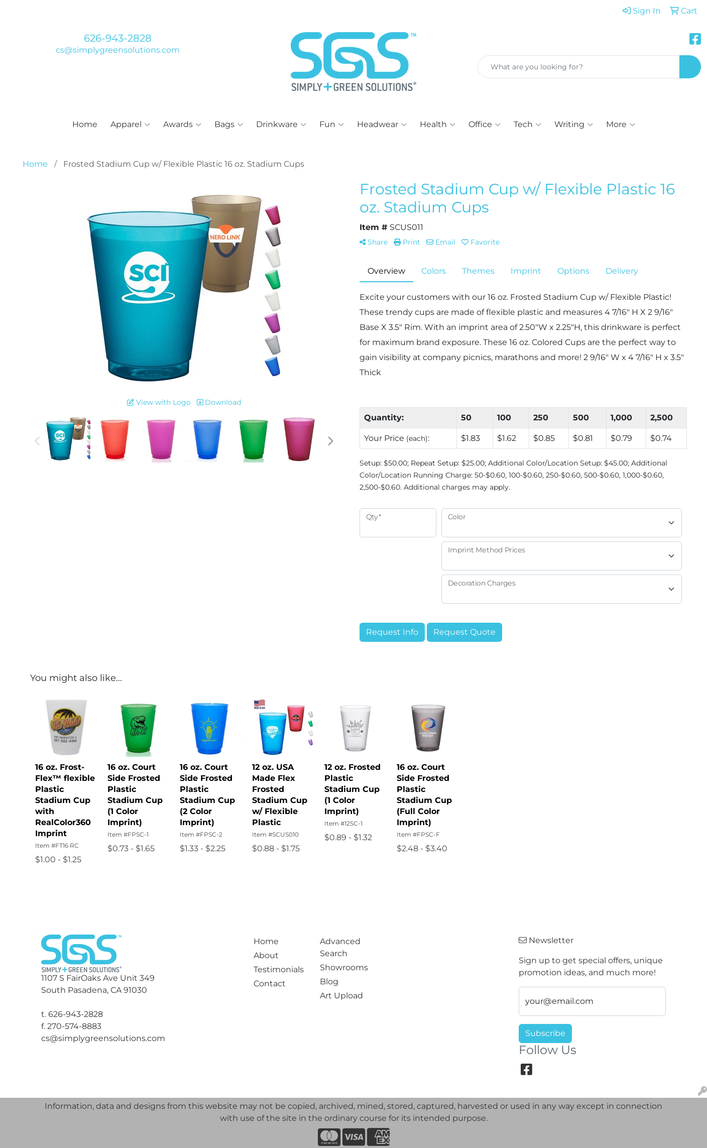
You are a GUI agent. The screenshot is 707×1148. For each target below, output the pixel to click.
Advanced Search (340, 947)
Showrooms (344, 967)
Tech (527, 125)
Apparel (130, 125)
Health (437, 125)
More (620, 125)
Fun (331, 125)
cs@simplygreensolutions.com (118, 50)
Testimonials (279, 969)
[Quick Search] (579, 66)
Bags (228, 125)
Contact (270, 983)
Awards (182, 125)
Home (84, 124)
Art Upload (341, 995)
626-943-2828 (118, 38)
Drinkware (281, 125)
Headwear (382, 125)
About (266, 955)
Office (484, 125)
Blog (329, 981)
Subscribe (545, 1033)
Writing (573, 125)
